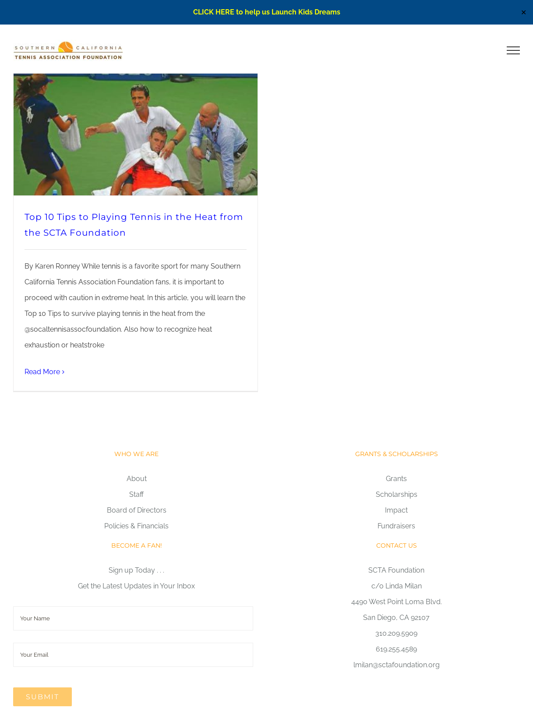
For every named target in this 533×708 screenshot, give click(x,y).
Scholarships (396, 494)
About (137, 478)
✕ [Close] (523, 12)
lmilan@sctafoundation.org (396, 665)
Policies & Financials (136, 526)
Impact (396, 510)
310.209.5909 (396, 633)
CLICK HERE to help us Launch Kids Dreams (266, 12)
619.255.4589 (396, 649)
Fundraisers (396, 526)
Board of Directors (136, 510)
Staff (136, 494)
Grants (396, 478)
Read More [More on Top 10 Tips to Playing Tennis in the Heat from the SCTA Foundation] (42, 372)
